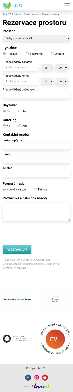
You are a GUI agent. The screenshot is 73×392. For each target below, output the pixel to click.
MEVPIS (8, 14)
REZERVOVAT (17, 250)
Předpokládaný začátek (17, 61)
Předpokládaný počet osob (19, 89)
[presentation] (32, 233)
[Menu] (67, 5)
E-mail (7, 154)
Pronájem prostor (31, 14)
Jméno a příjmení (13, 140)
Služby (18, 14)
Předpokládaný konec (16, 75)
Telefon (7, 167)
